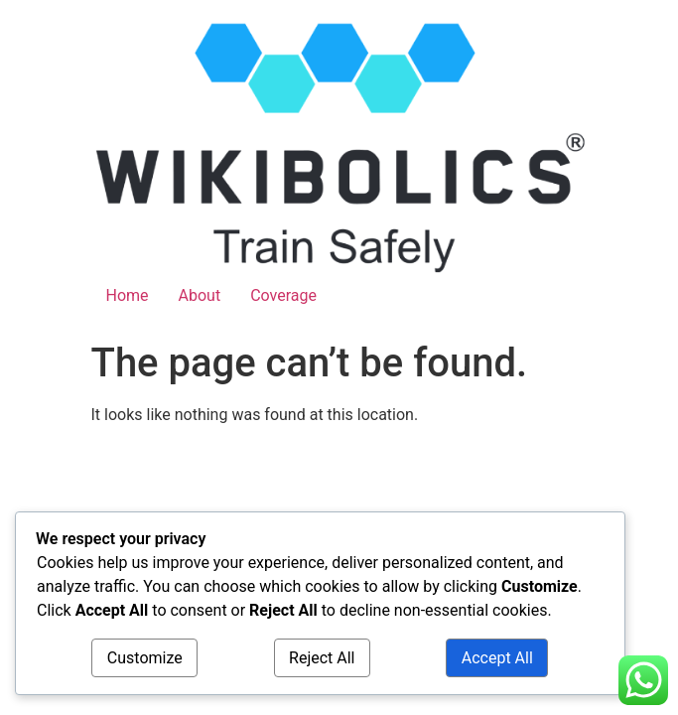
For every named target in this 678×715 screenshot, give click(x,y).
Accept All (497, 657)
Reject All (321, 657)
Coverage (283, 295)
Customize (145, 657)
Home (127, 295)
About (200, 295)
